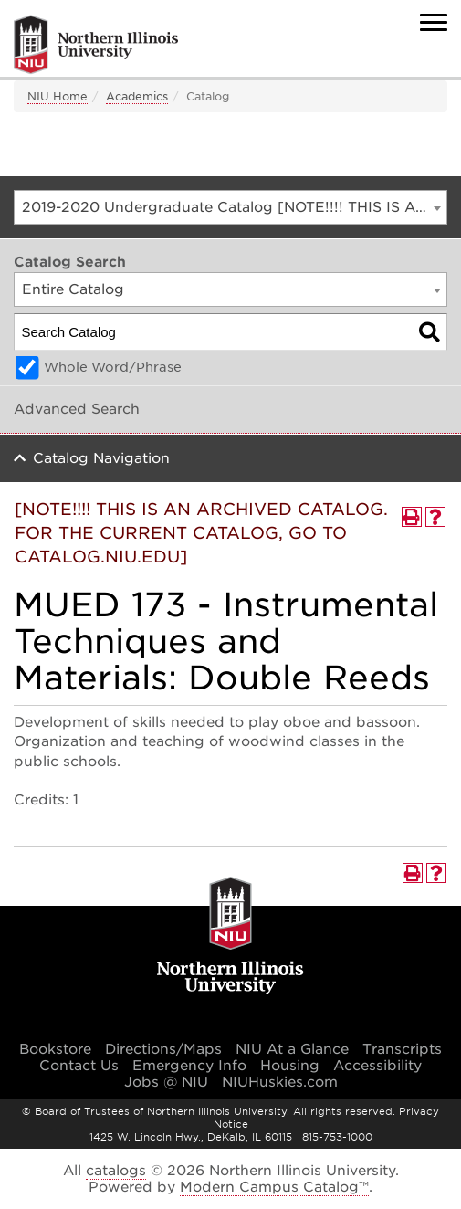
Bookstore (55, 1049)
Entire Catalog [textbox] (73, 289)
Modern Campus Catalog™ (274, 1187)
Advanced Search (77, 409)
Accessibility (377, 1065)
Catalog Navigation (101, 458)
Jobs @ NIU (166, 1082)
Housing (290, 1065)
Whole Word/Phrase (113, 367)
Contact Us (79, 1065)
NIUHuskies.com (280, 1082)
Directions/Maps (163, 1049)
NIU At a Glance (292, 1049)
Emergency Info (189, 1065)
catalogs (116, 1170)
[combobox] (230, 207)
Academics (137, 96)
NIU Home (57, 96)
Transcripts (402, 1049)
